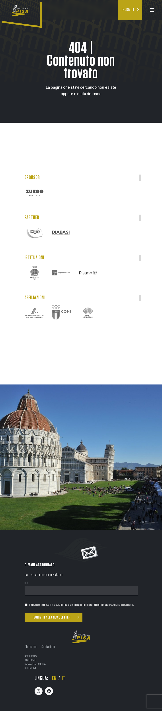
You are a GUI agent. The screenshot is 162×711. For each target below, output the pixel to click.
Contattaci (48, 647)
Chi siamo (31, 647)
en (54, 678)
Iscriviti (128, 10)
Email (26, 583)
